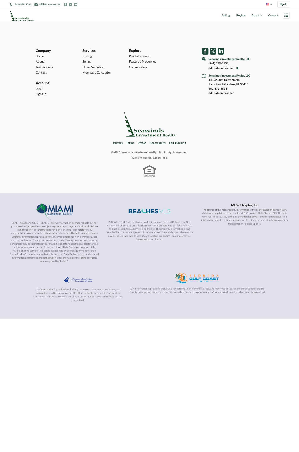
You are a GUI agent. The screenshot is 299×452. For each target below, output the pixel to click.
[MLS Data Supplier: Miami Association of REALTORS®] (54, 212)
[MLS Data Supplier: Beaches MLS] (149, 212)
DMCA (141, 143)
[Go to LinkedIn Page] (221, 50)
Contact (273, 14)
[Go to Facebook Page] (205, 50)
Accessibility (158, 143)
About (255, 14)
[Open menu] (286, 14)
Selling (226, 14)
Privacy (118, 143)
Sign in (283, 4)
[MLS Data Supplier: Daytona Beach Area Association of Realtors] (78, 279)
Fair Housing (177, 143)
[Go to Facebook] (65, 4)
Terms (130, 143)
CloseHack (160, 158)
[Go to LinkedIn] (75, 4)
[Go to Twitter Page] (213, 50)
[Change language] (269, 4)
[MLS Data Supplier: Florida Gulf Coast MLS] (197, 279)
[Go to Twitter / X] (70, 4)
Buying (240, 14)
